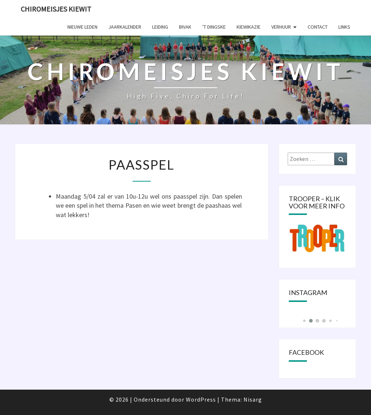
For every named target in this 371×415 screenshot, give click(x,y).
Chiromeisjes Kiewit (56, 8)
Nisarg (252, 399)
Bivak (185, 27)
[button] (304, 321)
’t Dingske (214, 27)
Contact (318, 27)
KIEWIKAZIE (248, 27)
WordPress (201, 399)
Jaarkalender (124, 27)
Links (344, 27)
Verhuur (281, 27)
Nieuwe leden (82, 27)
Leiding (160, 27)
